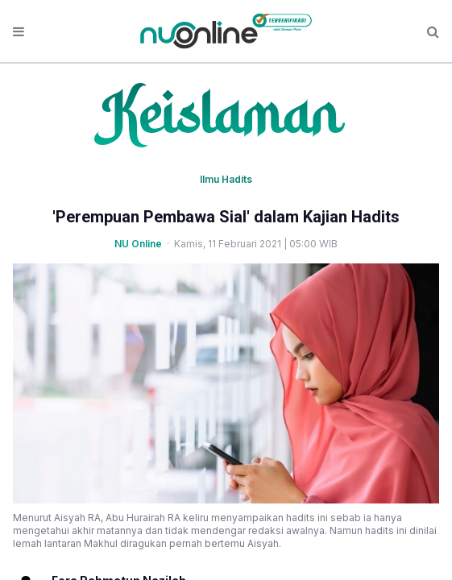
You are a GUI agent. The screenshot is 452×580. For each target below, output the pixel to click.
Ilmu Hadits (226, 179)
